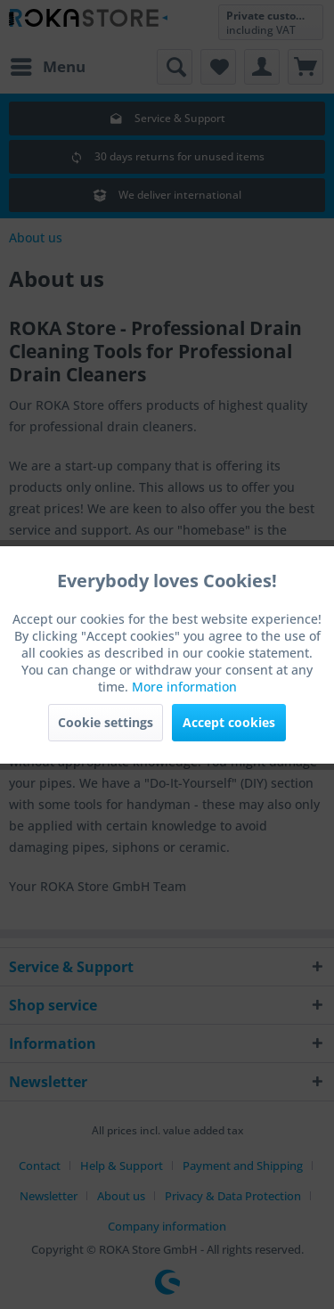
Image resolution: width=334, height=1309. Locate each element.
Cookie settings (105, 722)
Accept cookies (229, 722)
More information (184, 686)
